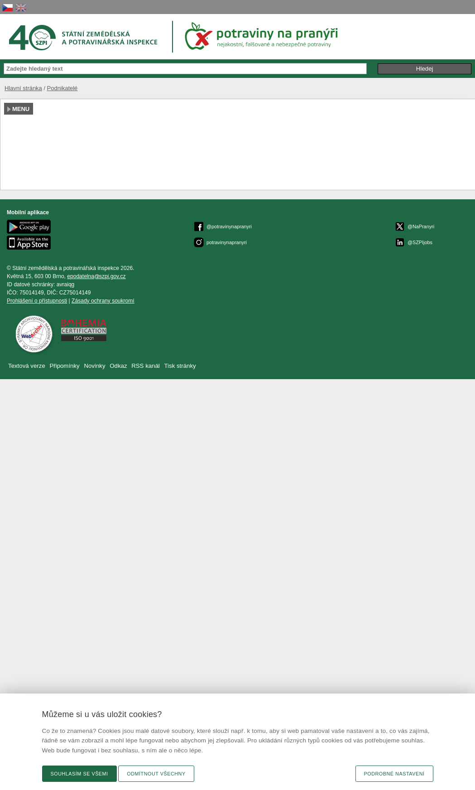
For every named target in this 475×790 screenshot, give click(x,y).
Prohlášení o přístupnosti (37, 301)
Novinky (94, 365)
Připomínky (65, 365)
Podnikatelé (62, 88)
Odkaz (119, 365)
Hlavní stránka (23, 88)
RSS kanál (145, 365)
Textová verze (26, 365)
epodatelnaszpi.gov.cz (96, 276)
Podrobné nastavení (394, 773)
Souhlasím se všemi (79, 773)
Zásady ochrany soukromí (103, 301)
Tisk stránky (180, 365)
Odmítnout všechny (156, 773)
